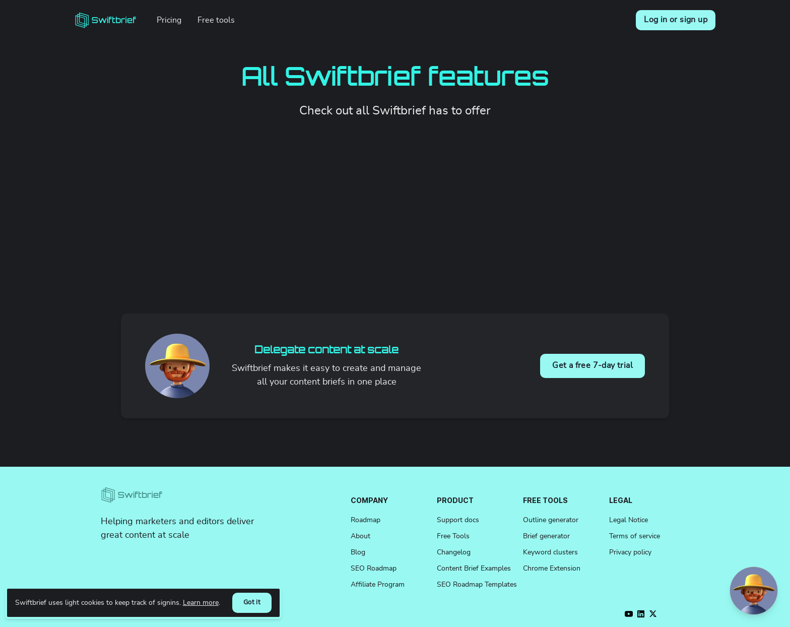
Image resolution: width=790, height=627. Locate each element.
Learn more (201, 602)
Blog (358, 552)
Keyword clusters (550, 552)
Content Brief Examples (474, 568)
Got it (251, 602)
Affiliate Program (378, 584)
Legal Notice (628, 520)
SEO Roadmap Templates (477, 584)
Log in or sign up (675, 20)
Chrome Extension (551, 568)
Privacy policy (630, 552)
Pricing (169, 20)
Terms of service (634, 536)
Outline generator (550, 520)
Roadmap (365, 520)
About (360, 536)
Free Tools (453, 536)
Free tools (216, 20)
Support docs (458, 520)
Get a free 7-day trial (592, 365)
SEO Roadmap (374, 568)
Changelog (454, 552)
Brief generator (546, 536)
